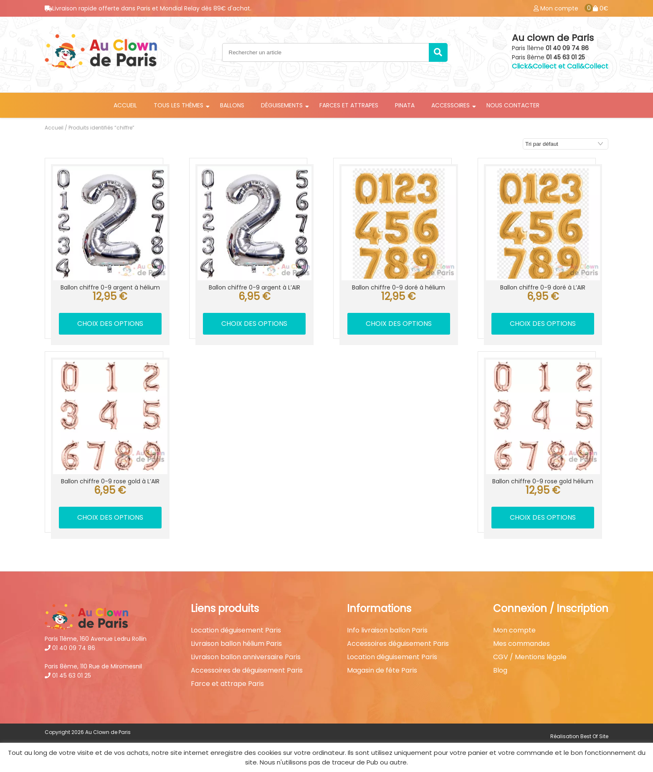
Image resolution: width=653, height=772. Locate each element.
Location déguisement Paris (236, 630)
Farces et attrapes (348, 105)
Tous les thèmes (178, 105)
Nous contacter (512, 105)
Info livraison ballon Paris (387, 630)
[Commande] (565, 144)
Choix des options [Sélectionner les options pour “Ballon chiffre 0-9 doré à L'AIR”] (543, 323)
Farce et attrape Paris (227, 683)
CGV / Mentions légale (530, 657)
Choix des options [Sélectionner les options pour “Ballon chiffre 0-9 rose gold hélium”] (543, 517)
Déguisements (282, 105)
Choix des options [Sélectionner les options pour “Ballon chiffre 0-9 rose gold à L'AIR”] (110, 517)
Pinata (405, 105)
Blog (500, 670)
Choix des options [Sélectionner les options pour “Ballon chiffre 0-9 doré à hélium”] (399, 323)
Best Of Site (594, 736)
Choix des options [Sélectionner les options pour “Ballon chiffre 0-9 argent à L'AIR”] (254, 323)
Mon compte (514, 630)
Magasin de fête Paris (382, 670)
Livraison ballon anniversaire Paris (246, 657)
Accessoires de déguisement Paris (247, 670)
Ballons (232, 105)
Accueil (125, 105)
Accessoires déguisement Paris (398, 643)
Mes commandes (521, 643)
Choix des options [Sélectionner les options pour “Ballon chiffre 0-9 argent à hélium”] (110, 323)
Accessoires (450, 105)
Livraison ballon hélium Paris (236, 643)
